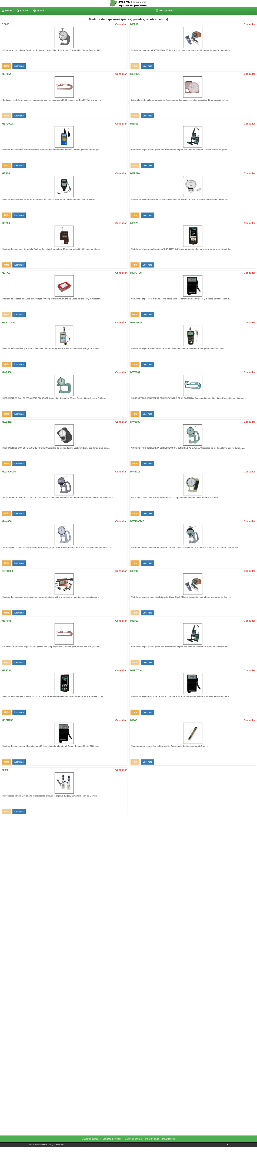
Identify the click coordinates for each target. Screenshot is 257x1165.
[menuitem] (7, 10)
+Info (6, 66)
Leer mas (19, 66)
